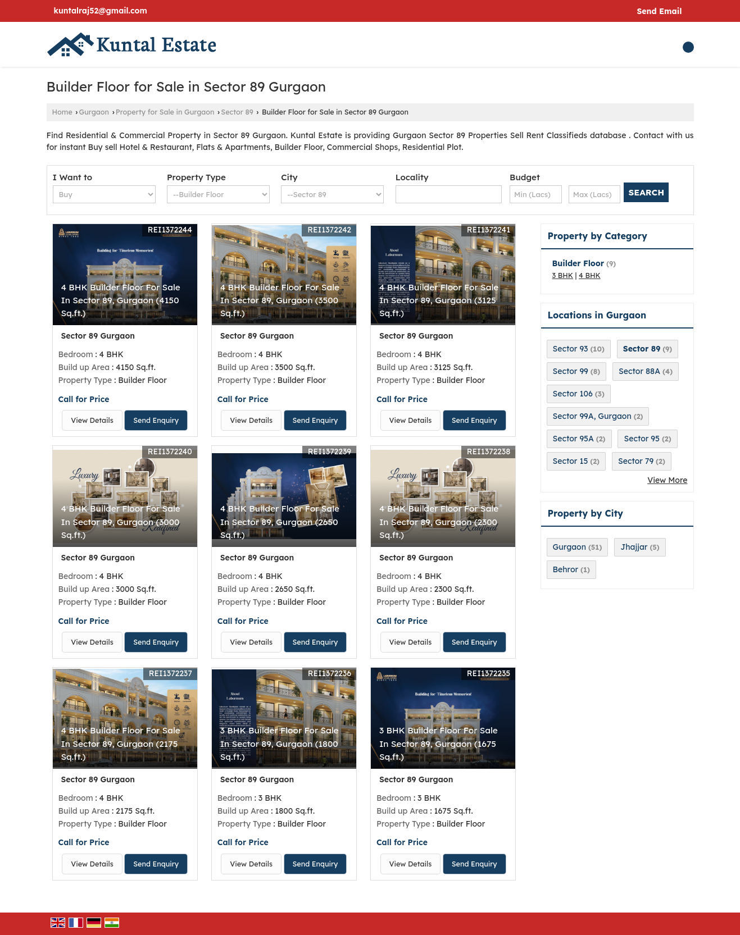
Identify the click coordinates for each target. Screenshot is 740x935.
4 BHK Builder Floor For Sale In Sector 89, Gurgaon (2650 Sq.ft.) (279, 521)
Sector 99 (570, 371)
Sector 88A (639, 371)
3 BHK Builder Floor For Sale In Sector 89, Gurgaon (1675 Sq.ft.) (438, 743)
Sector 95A (573, 439)
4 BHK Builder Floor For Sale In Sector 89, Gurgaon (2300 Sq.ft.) (438, 521)
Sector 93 (570, 349)
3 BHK (563, 275)
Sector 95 (642, 439)
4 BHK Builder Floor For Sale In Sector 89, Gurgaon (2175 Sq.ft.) (120, 743)
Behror (566, 569)
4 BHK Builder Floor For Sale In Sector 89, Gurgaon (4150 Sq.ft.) (120, 300)
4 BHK (590, 275)
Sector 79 (635, 461)
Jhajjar (633, 547)
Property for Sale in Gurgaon (165, 111)
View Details (92, 420)
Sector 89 (237, 111)
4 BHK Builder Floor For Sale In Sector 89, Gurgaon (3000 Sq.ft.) (120, 521)
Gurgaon (94, 111)
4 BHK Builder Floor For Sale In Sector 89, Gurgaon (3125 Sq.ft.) (438, 300)
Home (62, 111)
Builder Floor (578, 263)
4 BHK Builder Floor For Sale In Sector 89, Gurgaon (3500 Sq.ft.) (279, 300)
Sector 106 (573, 394)
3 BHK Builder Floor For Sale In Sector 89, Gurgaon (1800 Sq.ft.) (279, 743)
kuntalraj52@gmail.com (100, 11)
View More (667, 480)
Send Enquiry (156, 420)
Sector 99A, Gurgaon (592, 416)
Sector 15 (570, 461)
